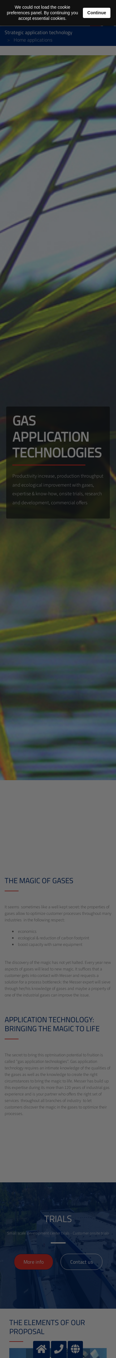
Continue (96, 12)
